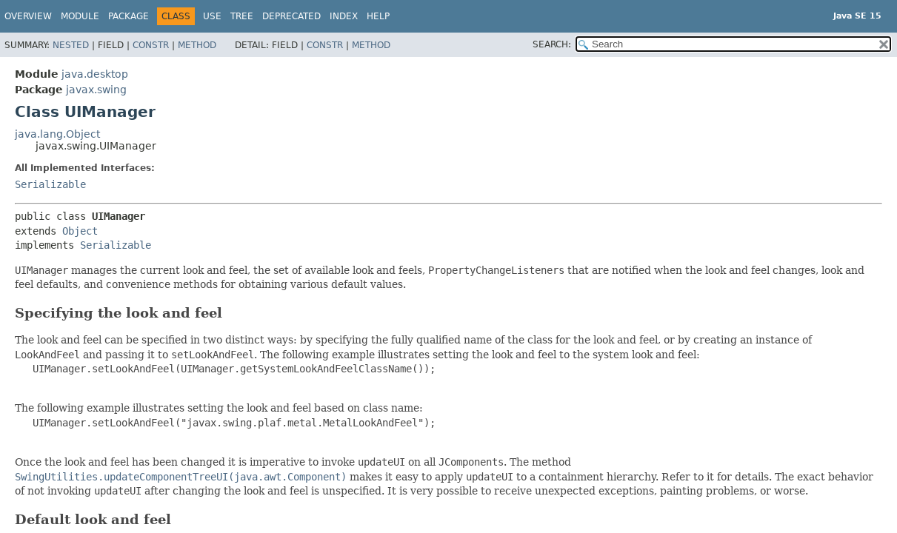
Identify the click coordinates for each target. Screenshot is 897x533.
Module (80, 16)
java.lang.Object (57, 134)
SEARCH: (552, 44)
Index (344, 16)
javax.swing (96, 89)
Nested (71, 45)
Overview (28, 16)
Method (197, 45)
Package (128, 16)
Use (212, 16)
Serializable (50, 184)
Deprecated (291, 16)
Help (378, 16)
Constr (151, 45)
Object (80, 231)
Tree (241, 16)
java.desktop (94, 74)
